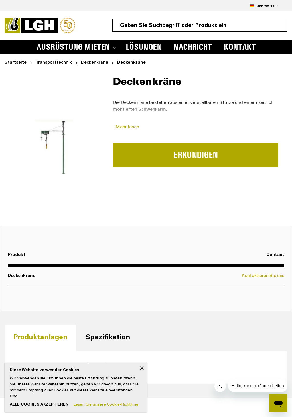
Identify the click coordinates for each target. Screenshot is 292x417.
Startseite (16, 62)
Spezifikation (108, 337)
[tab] (40, 338)
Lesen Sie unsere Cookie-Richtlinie (105, 405)
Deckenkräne (94, 62)
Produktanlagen (40, 337)
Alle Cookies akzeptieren (39, 405)
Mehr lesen (127, 127)
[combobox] (199, 25)
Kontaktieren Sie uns (263, 276)
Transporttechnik (54, 62)
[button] (264, 5)
